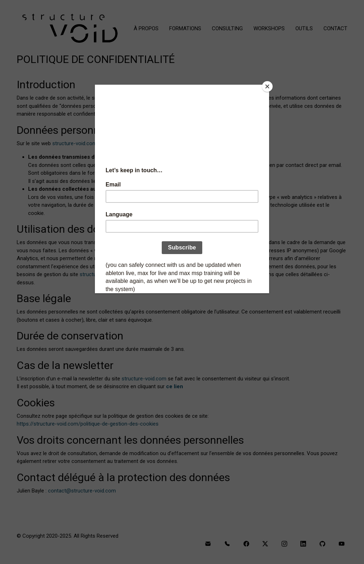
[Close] (267, 86)
